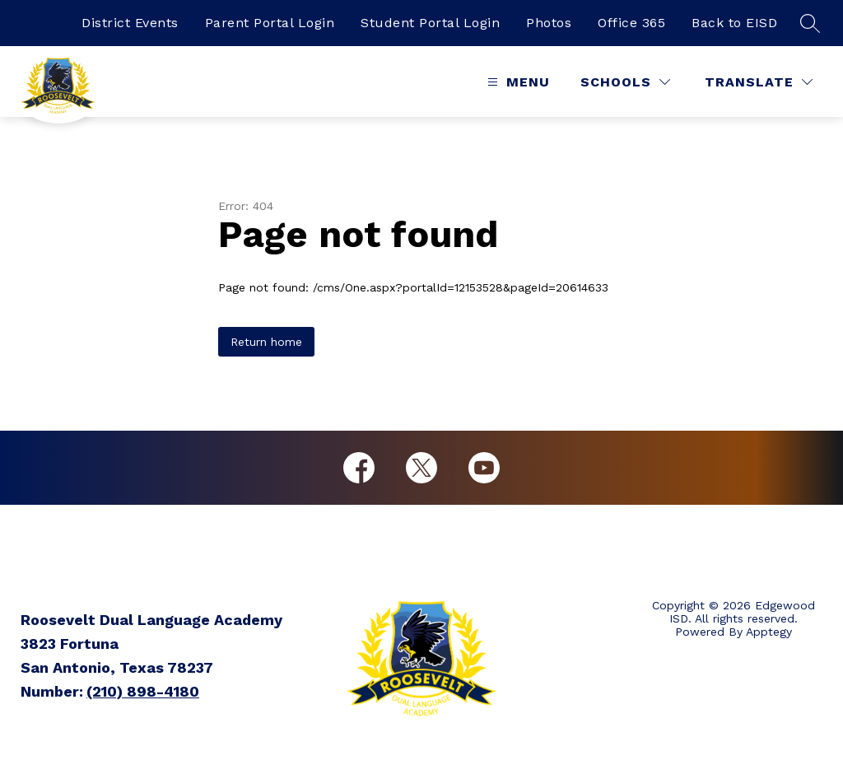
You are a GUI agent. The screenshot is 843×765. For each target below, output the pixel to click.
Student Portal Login (430, 22)
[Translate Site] (759, 82)
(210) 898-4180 (142, 691)
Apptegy (769, 631)
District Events (130, 22)
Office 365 (631, 22)
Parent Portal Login (270, 22)
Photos (548, 22)
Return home (266, 341)
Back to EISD (734, 22)
